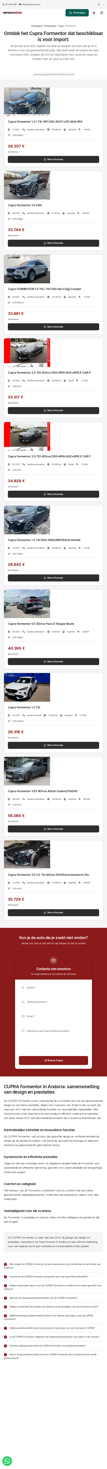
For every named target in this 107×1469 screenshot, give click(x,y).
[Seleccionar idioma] (100, 4)
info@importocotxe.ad (29, 4)
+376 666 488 (9, 4)
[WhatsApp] (7, 1461)
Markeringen (50, 26)
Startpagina (37, 26)
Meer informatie (53, 159)
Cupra (61, 26)
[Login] (93, 12)
